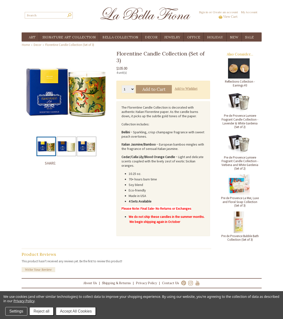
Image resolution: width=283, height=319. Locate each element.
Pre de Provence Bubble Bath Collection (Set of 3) (240, 238)
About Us (90, 283)
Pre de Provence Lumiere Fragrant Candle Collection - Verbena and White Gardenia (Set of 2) (240, 163)
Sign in (203, 12)
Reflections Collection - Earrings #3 (240, 83)
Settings (16, 311)
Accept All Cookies (76, 311)
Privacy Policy (146, 283)
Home (26, 45)
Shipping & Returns (116, 283)
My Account (249, 12)
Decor (37, 45)
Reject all (41, 311)
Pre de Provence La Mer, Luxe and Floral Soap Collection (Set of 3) (240, 202)
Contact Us (170, 283)
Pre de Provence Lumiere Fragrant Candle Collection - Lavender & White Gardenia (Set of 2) (240, 121)
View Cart (230, 17)
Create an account (225, 12)
